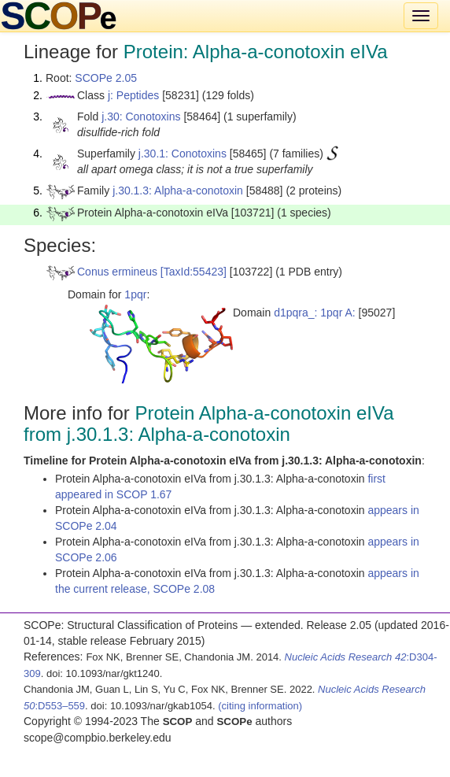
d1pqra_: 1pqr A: (315, 312)
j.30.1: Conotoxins (182, 153)
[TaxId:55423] (193, 271)
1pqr (135, 294)
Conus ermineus (117, 271)
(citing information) (260, 706)
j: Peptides (133, 95)
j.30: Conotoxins (140, 116)
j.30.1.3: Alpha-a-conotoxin (177, 190)
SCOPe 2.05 (106, 78)
